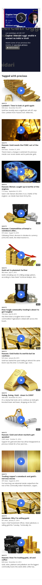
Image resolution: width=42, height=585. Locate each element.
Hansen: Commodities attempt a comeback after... (16, 229)
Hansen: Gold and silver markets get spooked (18, 435)
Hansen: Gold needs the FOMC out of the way (20, 146)
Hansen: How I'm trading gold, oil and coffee (19, 558)
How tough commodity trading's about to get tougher (20, 310)
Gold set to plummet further (14, 270)
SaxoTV (4, 103)
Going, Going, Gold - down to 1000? (18, 395)
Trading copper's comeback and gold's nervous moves (19, 477)
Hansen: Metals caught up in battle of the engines (20, 187)
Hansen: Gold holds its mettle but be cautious (18, 354)
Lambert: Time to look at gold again (18, 105)
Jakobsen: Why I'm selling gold (15, 518)
